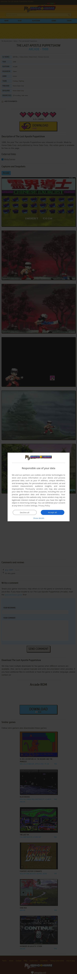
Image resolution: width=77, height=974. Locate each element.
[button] (38, 518)
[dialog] (39, 487)
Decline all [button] (24, 512)
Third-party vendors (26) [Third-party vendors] (36, 489)
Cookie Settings (30, 505)
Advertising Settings (28, 502)
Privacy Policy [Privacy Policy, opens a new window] (44, 505)
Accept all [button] (52, 512)
